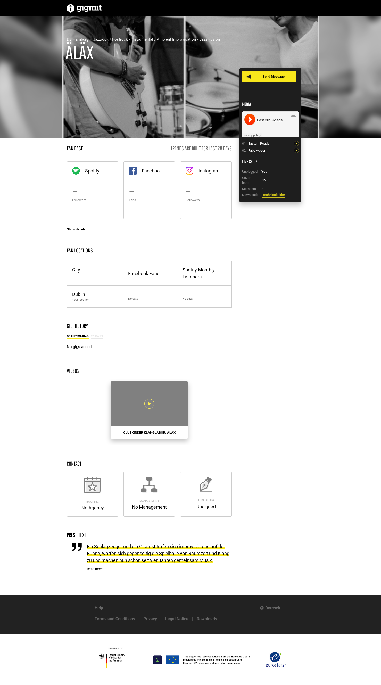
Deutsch (272, 608)
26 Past (97, 336)
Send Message (274, 76)
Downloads (207, 618)
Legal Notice (176, 618)
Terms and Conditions (115, 618)
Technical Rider (273, 195)
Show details (76, 229)
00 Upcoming (78, 336)
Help (99, 607)
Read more (95, 569)
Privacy (150, 618)
